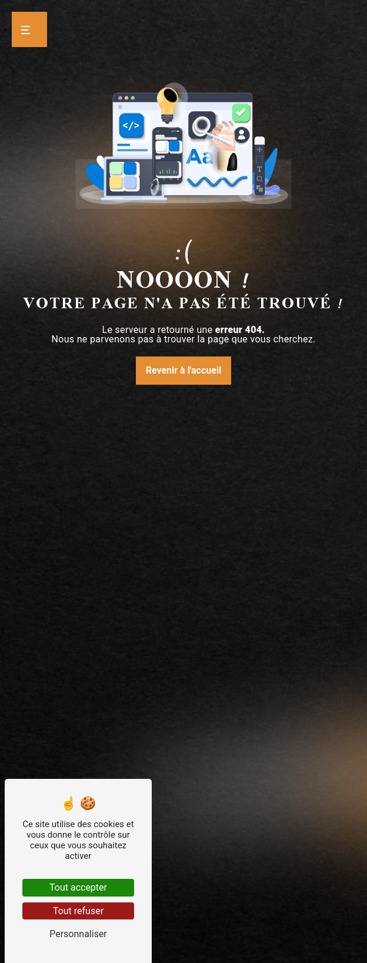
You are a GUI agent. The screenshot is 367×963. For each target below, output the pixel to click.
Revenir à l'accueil (184, 370)
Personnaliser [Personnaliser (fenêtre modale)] (78, 933)
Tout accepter (78, 887)
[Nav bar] (29, 29)
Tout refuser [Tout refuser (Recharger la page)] (78, 911)
